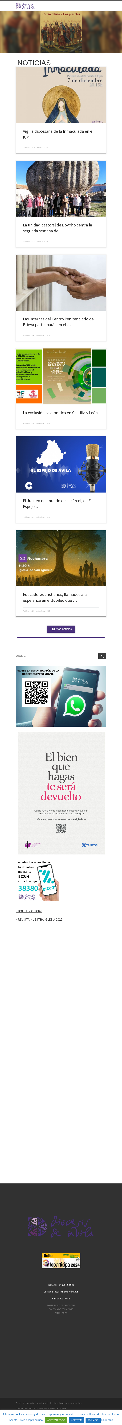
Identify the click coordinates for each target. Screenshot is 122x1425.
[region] (61, 32)
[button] (61, 32)
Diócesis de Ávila (34, 1403)
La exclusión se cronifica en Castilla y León (60, 412)
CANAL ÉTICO (61, 1313)
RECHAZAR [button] (93, 1420)
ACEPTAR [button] (76, 1420)
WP (30, 1408)
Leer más (107, 1419)
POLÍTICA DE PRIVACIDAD (61, 1309)
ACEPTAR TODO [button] (56, 1420)
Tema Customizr (58, 1408)
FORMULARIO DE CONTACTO (61, 1305)
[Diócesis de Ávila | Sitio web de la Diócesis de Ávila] (25, 5)
